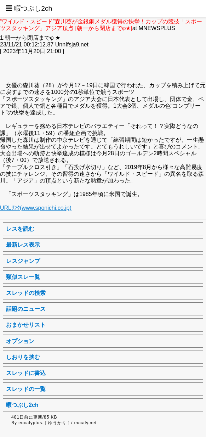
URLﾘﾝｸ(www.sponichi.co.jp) (35, 208)
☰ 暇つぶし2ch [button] (29, 8)
